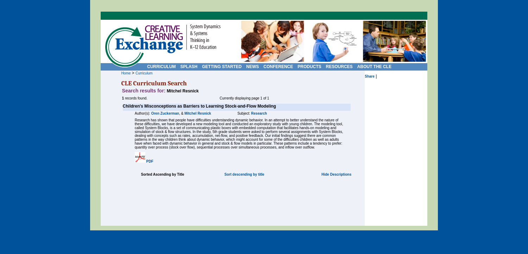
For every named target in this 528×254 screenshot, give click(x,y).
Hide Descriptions (336, 174)
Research (259, 113)
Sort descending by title (244, 174)
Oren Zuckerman (165, 113)
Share (370, 76)
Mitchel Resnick (197, 113)
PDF (149, 161)
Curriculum (144, 73)
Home (126, 73)
